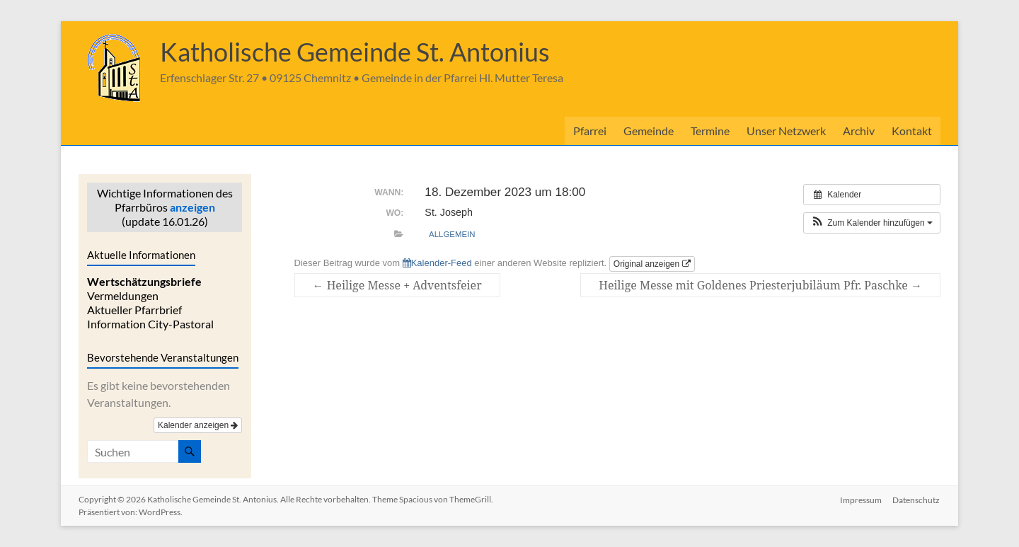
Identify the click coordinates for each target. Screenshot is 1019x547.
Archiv (859, 130)
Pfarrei (589, 130)
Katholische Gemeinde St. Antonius (355, 51)
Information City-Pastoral (150, 323)
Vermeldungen (123, 295)
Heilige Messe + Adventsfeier (397, 285)
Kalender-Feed (437, 263)
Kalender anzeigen (198, 425)
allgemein (452, 234)
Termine (710, 130)
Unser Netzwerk (786, 130)
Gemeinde (648, 130)
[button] (872, 223)
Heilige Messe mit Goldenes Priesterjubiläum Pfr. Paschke (760, 285)
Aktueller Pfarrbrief (134, 309)
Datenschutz (916, 499)
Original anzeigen (652, 264)
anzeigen (192, 207)
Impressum (861, 499)
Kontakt (912, 130)
